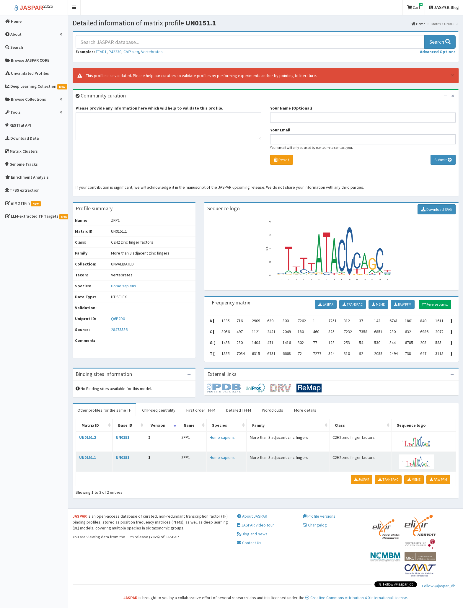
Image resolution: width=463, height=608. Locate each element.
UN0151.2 (87, 437)
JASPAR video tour (255, 525)
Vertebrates (152, 51)
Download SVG (436, 209)
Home (418, 24)
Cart (415, 6)
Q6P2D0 (118, 318)
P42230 (115, 51)
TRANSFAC (353, 304)
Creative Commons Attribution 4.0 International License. (356, 597)
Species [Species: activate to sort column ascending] (219, 425)
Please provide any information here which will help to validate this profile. (149, 108)
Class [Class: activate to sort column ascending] (340, 425)
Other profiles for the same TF (104, 410)
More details (305, 410)
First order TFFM (200, 410)
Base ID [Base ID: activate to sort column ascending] (125, 425)
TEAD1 (101, 51)
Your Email (280, 130)
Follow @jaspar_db (439, 586)
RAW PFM (402, 304)
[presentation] (120, 162)
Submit (443, 159)
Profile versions (319, 516)
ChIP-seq (131, 51)
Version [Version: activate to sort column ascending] (158, 425)
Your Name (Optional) (291, 108)
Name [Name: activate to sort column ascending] (189, 425)
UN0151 (122, 437)
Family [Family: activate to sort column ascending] (258, 425)
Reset (281, 159)
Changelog (315, 525)
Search (440, 41)
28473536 (119, 329)
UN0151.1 (87, 457)
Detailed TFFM (238, 410)
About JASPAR (252, 516)
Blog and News (252, 534)
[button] (74, 7)
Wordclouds (272, 410)
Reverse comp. (435, 304)
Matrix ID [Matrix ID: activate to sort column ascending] (90, 425)
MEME (378, 304)
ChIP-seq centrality (158, 410)
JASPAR (325, 304)
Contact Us (249, 542)
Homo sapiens (123, 285)
